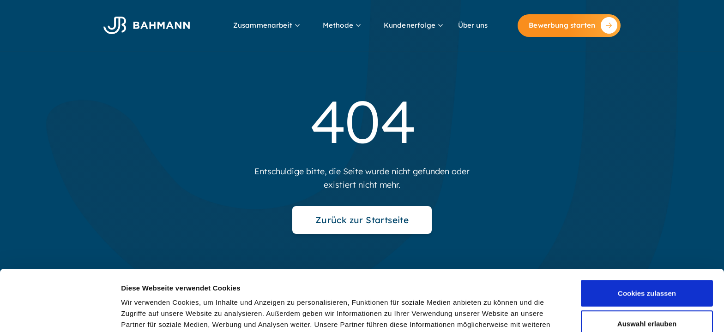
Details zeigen (491, 308)
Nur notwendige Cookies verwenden (647, 301)
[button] (267, 25)
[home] (146, 25)
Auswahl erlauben (646, 266)
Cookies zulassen (647, 236)
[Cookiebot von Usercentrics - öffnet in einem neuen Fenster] (59, 314)
